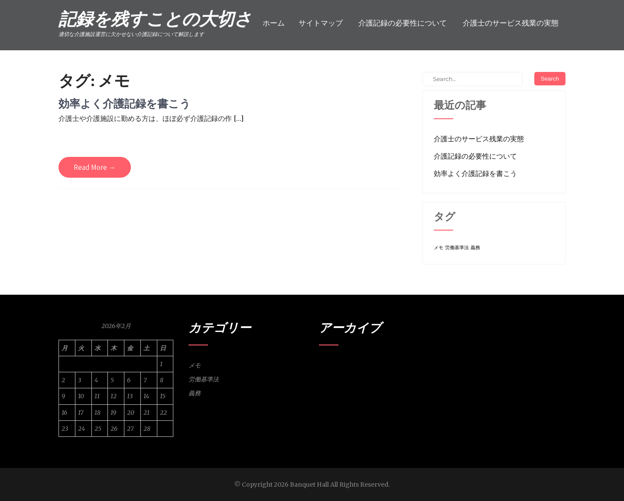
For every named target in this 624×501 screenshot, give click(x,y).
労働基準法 (203, 379)
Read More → (95, 167)
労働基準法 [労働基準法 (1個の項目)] (457, 247)
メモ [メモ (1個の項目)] (438, 247)
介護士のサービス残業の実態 (511, 23)
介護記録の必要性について (402, 23)
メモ (194, 365)
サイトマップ (321, 23)
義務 (194, 393)
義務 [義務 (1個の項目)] (475, 247)
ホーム (274, 23)
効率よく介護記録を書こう (124, 103)
